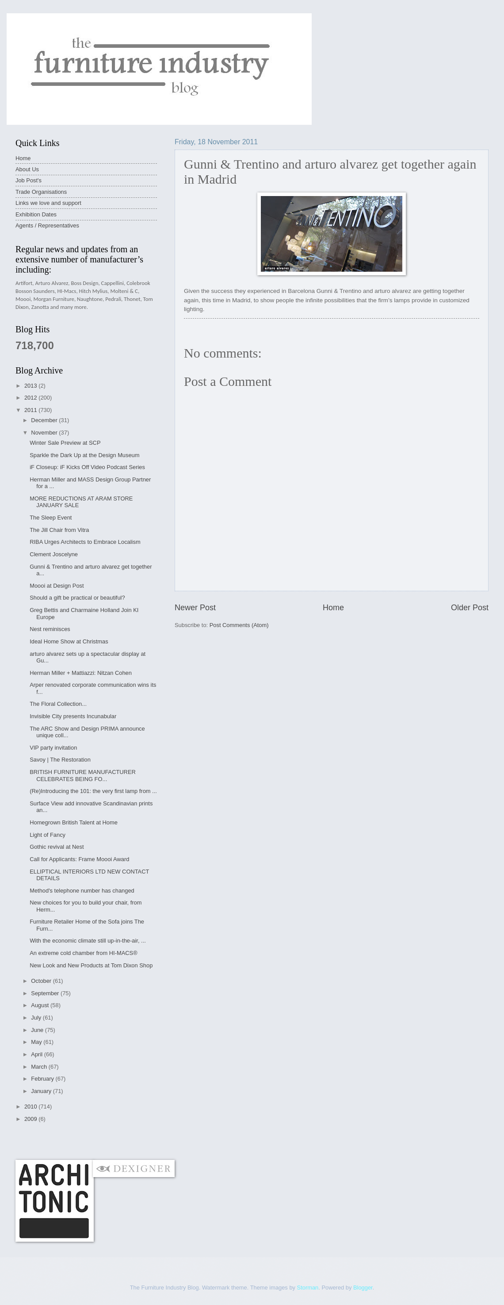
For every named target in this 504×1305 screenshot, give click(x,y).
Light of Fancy (47, 835)
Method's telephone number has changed (82, 890)
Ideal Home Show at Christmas (69, 641)
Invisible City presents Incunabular (73, 716)
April (37, 1054)
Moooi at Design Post (57, 585)
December (45, 420)
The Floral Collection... (58, 704)
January (42, 1091)
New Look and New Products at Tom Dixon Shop (91, 965)
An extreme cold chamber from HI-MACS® (83, 953)
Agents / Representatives (47, 225)
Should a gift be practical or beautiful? (77, 597)
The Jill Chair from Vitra (59, 530)
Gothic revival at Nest (57, 846)
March (39, 1066)
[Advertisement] (176, 1141)
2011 (31, 410)
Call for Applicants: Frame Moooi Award (79, 859)
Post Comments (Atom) (239, 625)
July (36, 1017)
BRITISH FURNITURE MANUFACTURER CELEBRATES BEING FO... (83, 775)
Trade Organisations (41, 192)
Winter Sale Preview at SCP (65, 442)
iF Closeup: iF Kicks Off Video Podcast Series (87, 467)
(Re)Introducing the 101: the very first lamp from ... (93, 791)
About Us (27, 169)
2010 (31, 1106)
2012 (31, 397)
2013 (31, 385)
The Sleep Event (51, 517)
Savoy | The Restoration (60, 759)
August (40, 1005)
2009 (31, 1119)
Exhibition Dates (36, 214)
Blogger (363, 1287)
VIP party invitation (53, 747)
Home (333, 607)
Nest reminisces (50, 629)
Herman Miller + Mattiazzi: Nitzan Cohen (81, 673)
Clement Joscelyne (54, 554)
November (45, 432)
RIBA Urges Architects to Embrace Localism (85, 542)
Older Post (470, 607)
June (38, 1030)
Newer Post (195, 607)
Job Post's (28, 180)
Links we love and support (48, 203)
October (42, 981)
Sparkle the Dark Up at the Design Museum (84, 455)
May (37, 1042)
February (43, 1078)
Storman (308, 1287)
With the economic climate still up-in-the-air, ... (88, 940)
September (46, 993)
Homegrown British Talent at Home (74, 822)
